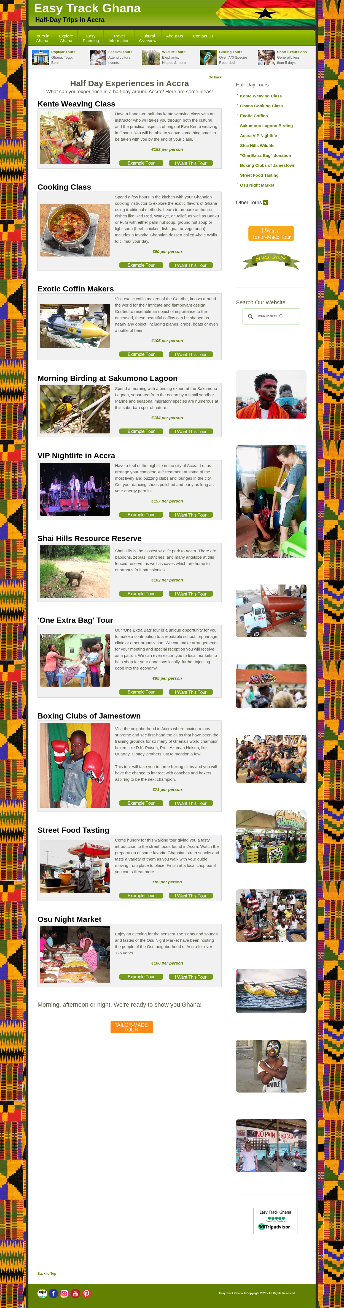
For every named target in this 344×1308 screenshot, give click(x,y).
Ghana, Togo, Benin (53, 57)
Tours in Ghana (42, 38)
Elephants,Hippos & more (164, 57)
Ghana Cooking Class (261, 105)
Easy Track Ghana (87, 8)
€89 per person (167, 882)
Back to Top (46, 1274)
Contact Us (203, 36)
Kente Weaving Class (76, 104)
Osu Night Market (69, 919)
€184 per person (167, 417)
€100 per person (167, 963)
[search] (270, 316)
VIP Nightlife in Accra (76, 455)
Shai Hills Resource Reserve (89, 538)
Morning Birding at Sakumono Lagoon (107, 378)
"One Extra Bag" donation (265, 155)
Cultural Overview (148, 38)
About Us (174, 36)
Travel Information (119, 38)
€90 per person (167, 251)
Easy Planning (91, 38)
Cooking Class (64, 187)
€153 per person (167, 149)
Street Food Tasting (73, 830)
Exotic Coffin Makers (75, 289)
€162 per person (167, 580)
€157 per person (167, 501)
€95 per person (167, 678)
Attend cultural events (110, 57)
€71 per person (167, 789)
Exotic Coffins (254, 115)
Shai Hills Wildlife (257, 145)
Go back (215, 77)
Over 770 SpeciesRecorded (224, 57)
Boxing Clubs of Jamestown (89, 716)
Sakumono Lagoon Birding (266, 125)
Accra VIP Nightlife (258, 135)
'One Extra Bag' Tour (75, 620)
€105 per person (167, 340)
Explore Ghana (66, 38)
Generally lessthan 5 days (282, 57)
